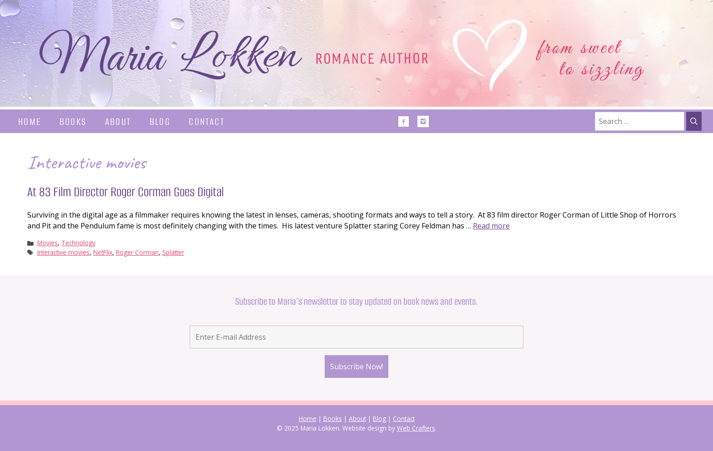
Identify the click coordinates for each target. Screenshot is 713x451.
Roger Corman (137, 252)
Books (73, 121)
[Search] (694, 121)
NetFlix (102, 252)
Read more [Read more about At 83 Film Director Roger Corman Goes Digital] (491, 226)
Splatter (173, 252)
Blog (160, 121)
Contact (207, 121)
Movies (47, 242)
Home (29, 121)
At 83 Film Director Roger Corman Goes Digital (125, 192)
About (118, 121)
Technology (78, 242)
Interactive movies (63, 252)
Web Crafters (416, 428)
